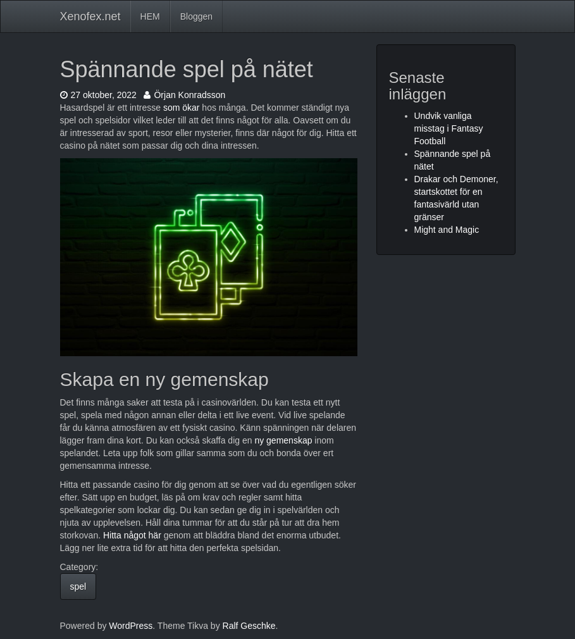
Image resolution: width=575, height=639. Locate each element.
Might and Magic (446, 230)
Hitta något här (132, 535)
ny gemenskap (283, 440)
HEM (150, 16)
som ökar (181, 107)
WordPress (130, 626)
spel (78, 586)
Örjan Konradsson (184, 95)
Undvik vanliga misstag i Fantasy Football (448, 128)
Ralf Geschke (249, 626)
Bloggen (196, 16)
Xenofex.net (90, 16)
